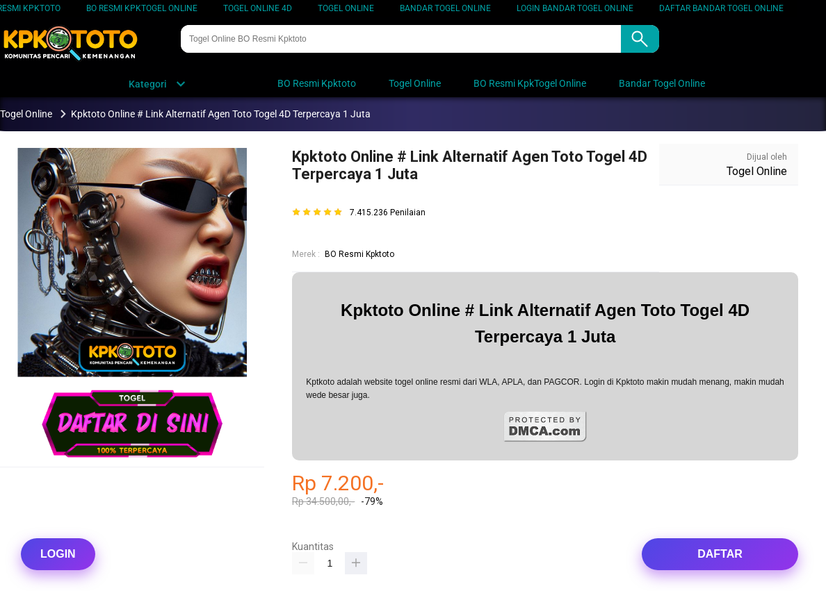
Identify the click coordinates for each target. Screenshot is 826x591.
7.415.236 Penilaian (388, 212)
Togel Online (346, 8)
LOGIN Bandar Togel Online (575, 8)
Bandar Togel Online (445, 8)
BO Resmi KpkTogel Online (141, 8)
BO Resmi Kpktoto (359, 254)
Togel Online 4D (257, 8)
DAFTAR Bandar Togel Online (721, 8)
